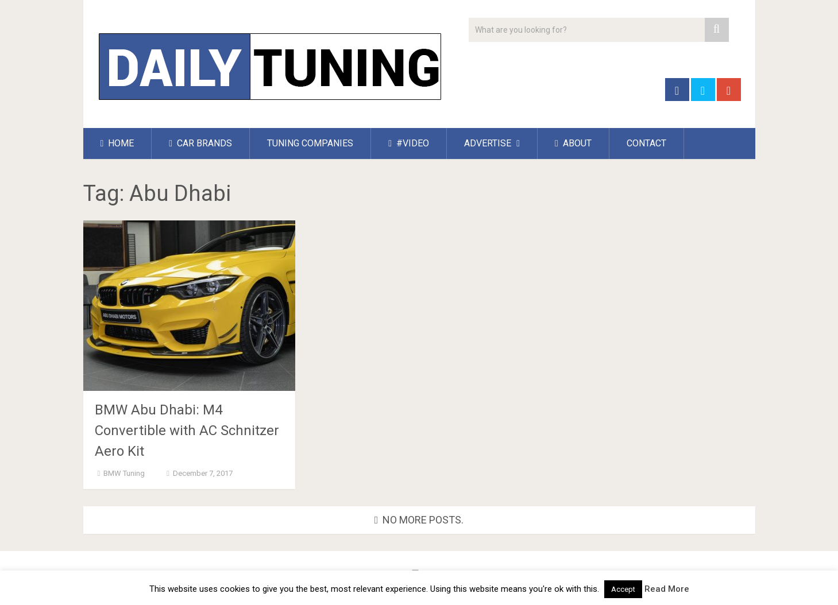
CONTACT (646, 143)
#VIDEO (408, 143)
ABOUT (573, 143)
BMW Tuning (124, 473)
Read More (666, 589)
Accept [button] (623, 589)
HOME (117, 143)
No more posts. (419, 520)
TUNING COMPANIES (310, 143)
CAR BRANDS (200, 143)
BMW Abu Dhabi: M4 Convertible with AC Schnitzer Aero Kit (187, 430)
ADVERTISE (487, 143)
